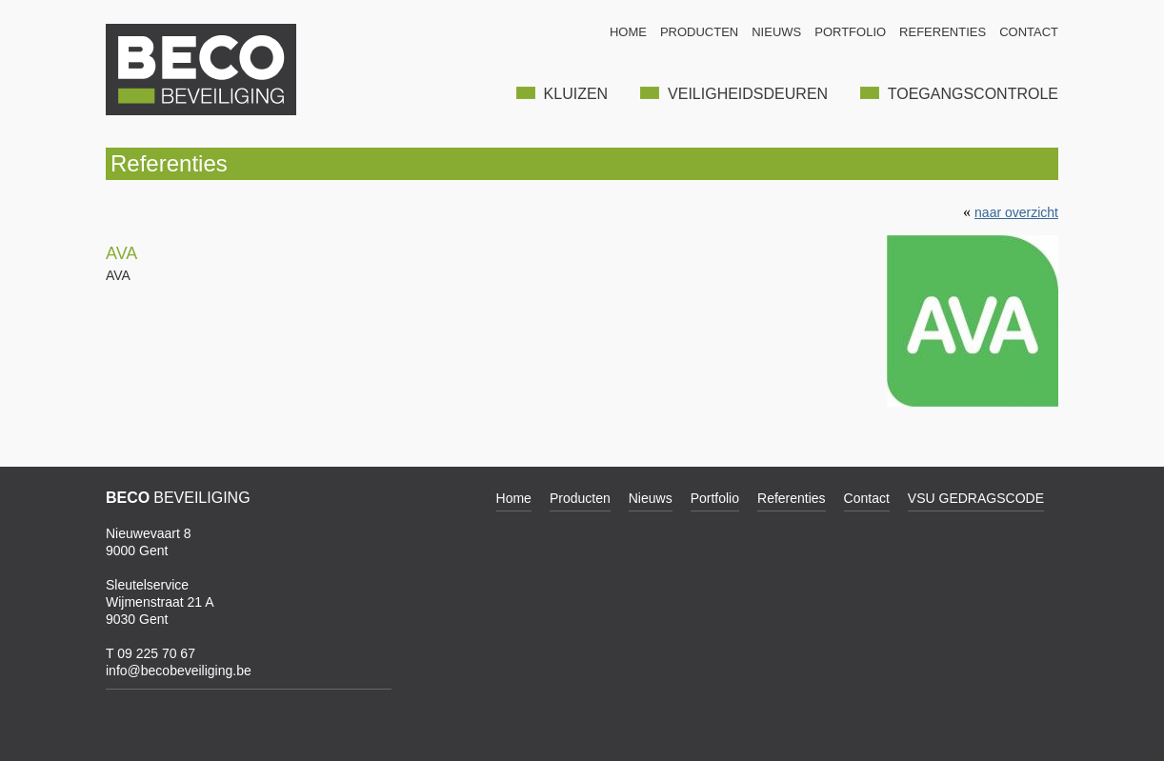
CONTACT (1028, 32)
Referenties (791, 498)
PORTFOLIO (850, 32)
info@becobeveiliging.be (178, 670)
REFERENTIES (942, 32)
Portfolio (715, 498)
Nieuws (650, 498)
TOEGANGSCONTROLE (959, 94)
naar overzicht (1016, 212)
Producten (580, 498)
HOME (628, 32)
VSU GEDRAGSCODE (976, 498)
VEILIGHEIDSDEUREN (734, 94)
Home (514, 498)
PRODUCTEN (699, 32)
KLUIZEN (562, 94)
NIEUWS (776, 32)
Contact (867, 498)
